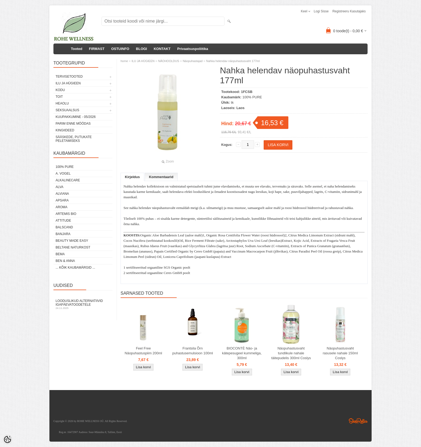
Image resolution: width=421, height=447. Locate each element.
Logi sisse (321, 11)
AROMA (61, 207)
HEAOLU (62, 103)
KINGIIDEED (65, 130)
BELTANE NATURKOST (73, 247)
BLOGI (141, 49)
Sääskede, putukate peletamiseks (74, 139)
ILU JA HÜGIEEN (68, 83)
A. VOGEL (63, 173)
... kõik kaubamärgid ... (75, 267)
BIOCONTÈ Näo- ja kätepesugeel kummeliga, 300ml (242, 353)
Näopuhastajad (192, 61)
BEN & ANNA (65, 261)
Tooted (76, 49)
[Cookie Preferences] (7, 439)
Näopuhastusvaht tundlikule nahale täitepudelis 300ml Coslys (291, 353)
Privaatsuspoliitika (192, 49)
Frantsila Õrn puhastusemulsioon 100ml (192, 350)
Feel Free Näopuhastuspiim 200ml (143, 350)
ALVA (59, 187)
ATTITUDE (63, 220)
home (124, 61)
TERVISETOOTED (69, 76)
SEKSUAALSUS (67, 110)
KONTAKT (162, 49)
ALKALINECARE (68, 180)
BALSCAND (64, 227)
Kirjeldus (132, 177)
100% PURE (65, 167)
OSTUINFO (120, 49)
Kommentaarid (161, 177)
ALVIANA (62, 194)
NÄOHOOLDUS (168, 61)
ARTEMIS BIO (66, 214)
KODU (60, 90)
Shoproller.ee (358, 421)
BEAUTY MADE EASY (72, 241)
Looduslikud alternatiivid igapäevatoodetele (83, 304)
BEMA (60, 254)
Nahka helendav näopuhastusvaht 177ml (233, 61)
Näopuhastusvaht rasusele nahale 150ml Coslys (340, 353)
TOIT (59, 97)
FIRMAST (96, 49)
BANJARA (63, 234)
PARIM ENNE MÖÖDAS (73, 123)
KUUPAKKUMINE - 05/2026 (76, 117)
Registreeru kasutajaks (349, 11)
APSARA (62, 200)
